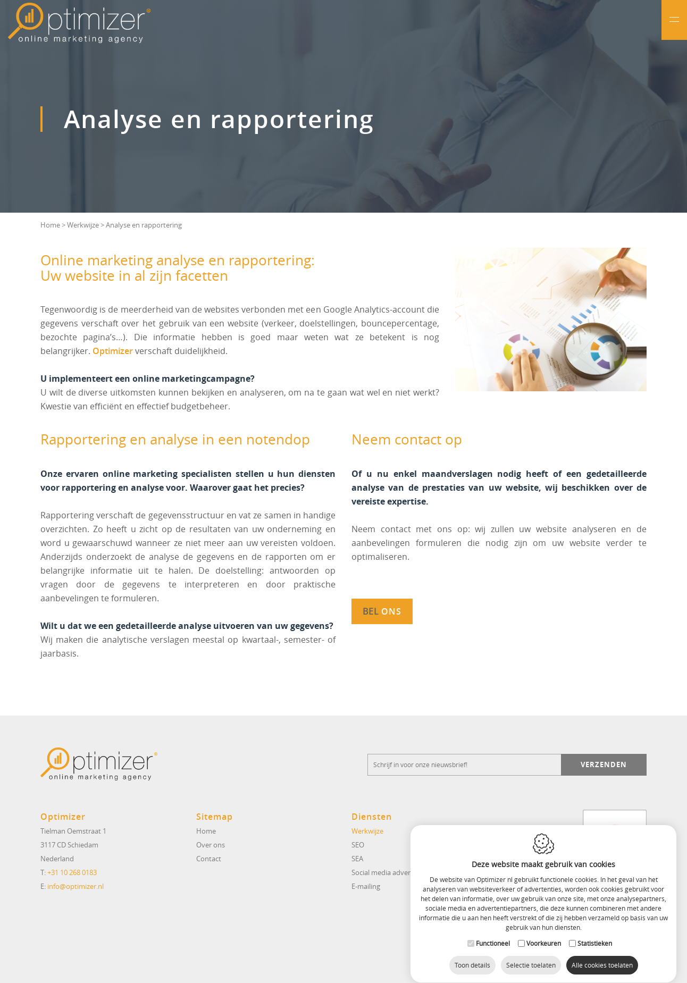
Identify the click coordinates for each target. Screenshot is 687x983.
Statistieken (594, 933)
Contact (208, 858)
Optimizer (113, 351)
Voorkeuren (543, 933)
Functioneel (493, 933)
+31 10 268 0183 (72, 872)
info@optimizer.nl (75, 886)
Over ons (210, 845)
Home (50, 225)
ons (390, 611)
